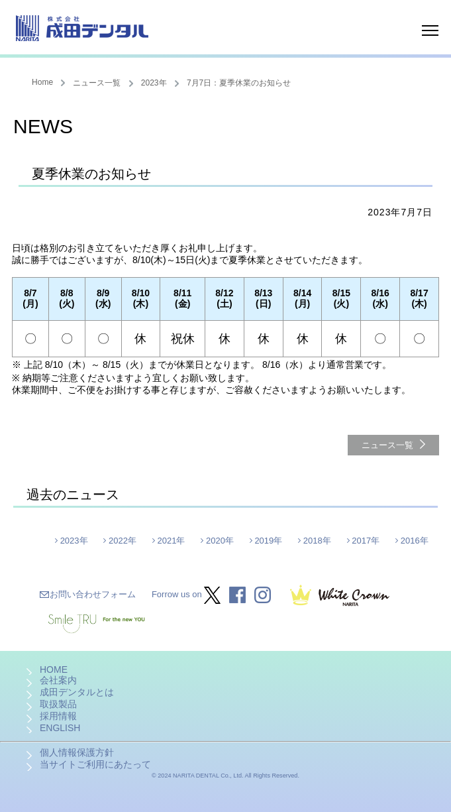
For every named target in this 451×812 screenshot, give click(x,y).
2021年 (171, 541)
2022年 (122, 541)
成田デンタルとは (77, 692)
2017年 (365, 541)
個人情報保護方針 (77, 752)
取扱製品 (58, 704)
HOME (54, 669)
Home (42, 82)
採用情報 (58, 716)
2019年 (268, 541)
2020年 (220, 541)
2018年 (317, 541)
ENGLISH (60, 728)
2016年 (414, 541)
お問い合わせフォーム (93, 594)
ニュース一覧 (97, 82)
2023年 (154, 82)
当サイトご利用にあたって (95, 764)
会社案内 (58, 680)
